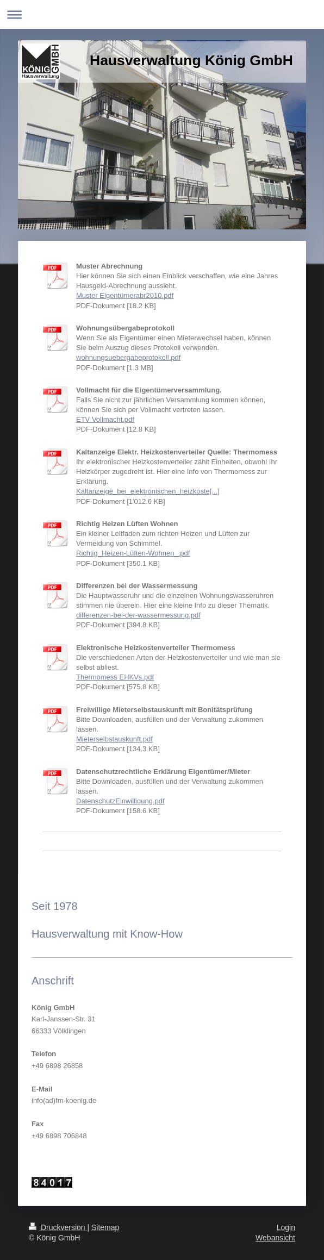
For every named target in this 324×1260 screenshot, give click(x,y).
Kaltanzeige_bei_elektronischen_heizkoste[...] (148, 491)
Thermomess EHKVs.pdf (115, 677)
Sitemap (105, 1227)
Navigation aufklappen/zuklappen (162, 14)
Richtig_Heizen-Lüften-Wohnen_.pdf (133, 553)
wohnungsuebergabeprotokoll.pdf (128, 357)
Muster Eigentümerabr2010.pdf (124, 295)
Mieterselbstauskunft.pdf (114, 739)
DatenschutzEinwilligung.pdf (120, 801)
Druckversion (58, 1227)
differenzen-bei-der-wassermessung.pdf (138, 615)
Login (286, 1227)
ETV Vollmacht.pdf (105, 419)
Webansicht (275, 1237)
